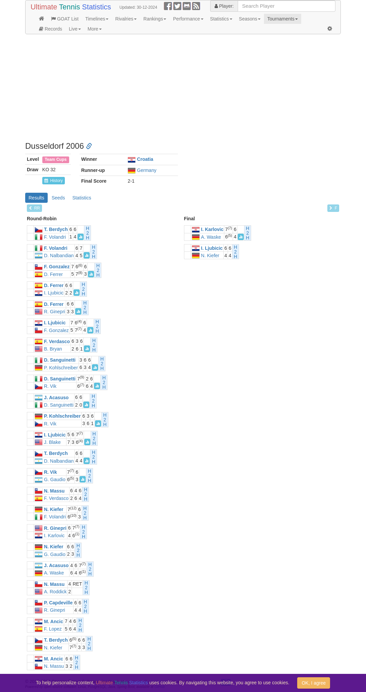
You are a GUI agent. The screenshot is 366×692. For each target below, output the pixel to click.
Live (75, 29)
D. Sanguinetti (60, 360)
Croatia (145, 159)
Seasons (250, 18)
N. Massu (54, 491)
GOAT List (65, 18)
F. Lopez (53, 629)
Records (50, 29)
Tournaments (282, 18)
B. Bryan (53, 349)
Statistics (221, 18)
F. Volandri (55, 237)
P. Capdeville (58, 602)
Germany (146, 170)
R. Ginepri (54, 311)
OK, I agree (314, 683)
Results (36, 197)
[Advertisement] (183, 88)
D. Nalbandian (59, 255)
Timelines (96, 18)
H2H (87, 233)
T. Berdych (56, 229)
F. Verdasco (57, 341)
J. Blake (52, 442)
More (95, 29)
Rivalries (126, 18)
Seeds (58, 197)
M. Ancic (53, 621)
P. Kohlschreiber (61, 367)
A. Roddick (55, 591)
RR (34, 208)
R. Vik (50, 386)
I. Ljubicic (212, 248)
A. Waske (211, 237)
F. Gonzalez (57, 267)
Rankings (154, 18)
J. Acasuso (56, 397)
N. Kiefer (210, 255)
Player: (224, 6)
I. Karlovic (212, 229)
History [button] (53, 180)
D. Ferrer (53, 274)
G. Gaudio (54, 479)
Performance (188, 18)
